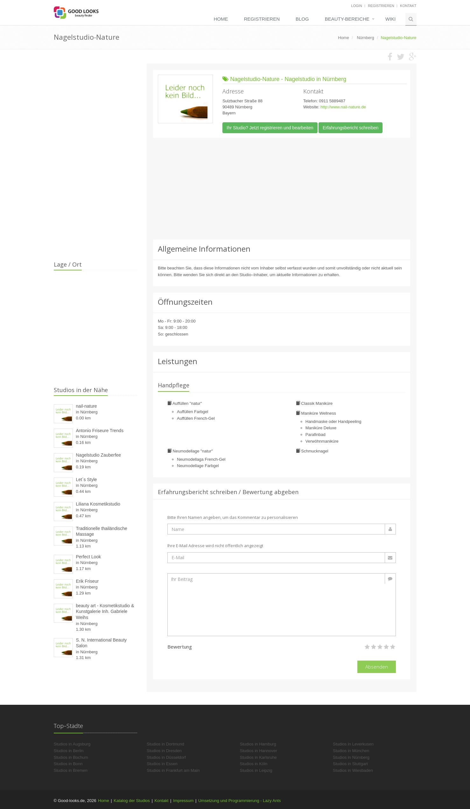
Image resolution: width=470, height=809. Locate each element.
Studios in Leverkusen (353, 744)
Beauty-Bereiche (347, 19)
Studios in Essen (162, 763)
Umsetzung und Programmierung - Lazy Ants (239, 800)
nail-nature (86, 406)
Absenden (376, 666)
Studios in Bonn (68, 763)
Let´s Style (86, 479)
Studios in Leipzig (256, 770)
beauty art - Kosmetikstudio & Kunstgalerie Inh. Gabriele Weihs (105, 611)
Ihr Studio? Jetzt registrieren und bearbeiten (270, 127)
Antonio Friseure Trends (99, 430)
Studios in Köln (254, 763)
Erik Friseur (87, 581)
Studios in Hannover (258, 750)
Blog (302, 19)
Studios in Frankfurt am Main (173, 770)
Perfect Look (88, 556)
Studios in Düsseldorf (166, 757)
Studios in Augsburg (72, 744)
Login (356, 6)
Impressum (183, 800)
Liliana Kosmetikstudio (98, 503)
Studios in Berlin (69, 750)
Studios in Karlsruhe (258, 757)
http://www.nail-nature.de (343, 107)
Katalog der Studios (132, 800)
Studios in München (351, 750)
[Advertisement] (281, 188)
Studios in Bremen (71, 770)
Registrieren (381, 6)
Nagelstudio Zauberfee (98, 455)
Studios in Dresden (164, 750)
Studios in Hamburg (258, 744)
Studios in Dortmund (165, 744)
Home (221, 19)
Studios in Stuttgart (350, 763)
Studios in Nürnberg (351, 757)
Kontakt (408, 6)
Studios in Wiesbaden (353, 770)
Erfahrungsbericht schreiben (350, 127)
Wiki (390, 19)
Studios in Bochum (71, 757)
